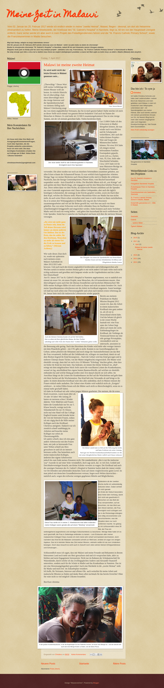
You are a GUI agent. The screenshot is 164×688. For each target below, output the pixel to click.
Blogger (96, 683)
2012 (135, 262)
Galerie (133, 220)
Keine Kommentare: (79, 654)
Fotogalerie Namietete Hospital (142, 184)
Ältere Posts (119, 663)
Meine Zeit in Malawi (52, 15)
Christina (137, 93)
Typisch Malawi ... (137, 226)
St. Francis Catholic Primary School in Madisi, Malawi (141, 199)
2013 (135, 258)
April (137, 244)
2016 (135, 255)
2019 (135, 238)
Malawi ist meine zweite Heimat (69, 65)
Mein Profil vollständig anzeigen (142, 130)
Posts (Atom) (55, 669)
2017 (135, 241)
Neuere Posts (48, 663)
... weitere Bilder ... (138, 223)
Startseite (84, 663)
